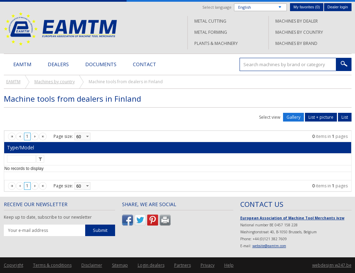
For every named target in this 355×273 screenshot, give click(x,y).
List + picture (320, 117)
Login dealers (151, 265)
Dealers (58, 64)
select (87, 136)
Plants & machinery (216, 43)
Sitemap (120, 265)
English (244, 7)
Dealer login (338, 7)
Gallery (293, 117)
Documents (100, 64)
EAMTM (60, 29)
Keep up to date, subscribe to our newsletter (48, 217)
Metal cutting (210, 21)
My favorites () (306, 7)
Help (229, 265)
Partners (182, 265)
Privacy (208, 265)
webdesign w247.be (332, 265)
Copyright (13, 265)
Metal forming (210, 32)
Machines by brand (296, 43)
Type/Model (20, 147)
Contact (144, 64)
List (344, 117)
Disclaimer (91, 265)
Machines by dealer (296, 21)
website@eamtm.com (269, 245)
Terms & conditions (52, 265)
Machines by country (299, 32)
